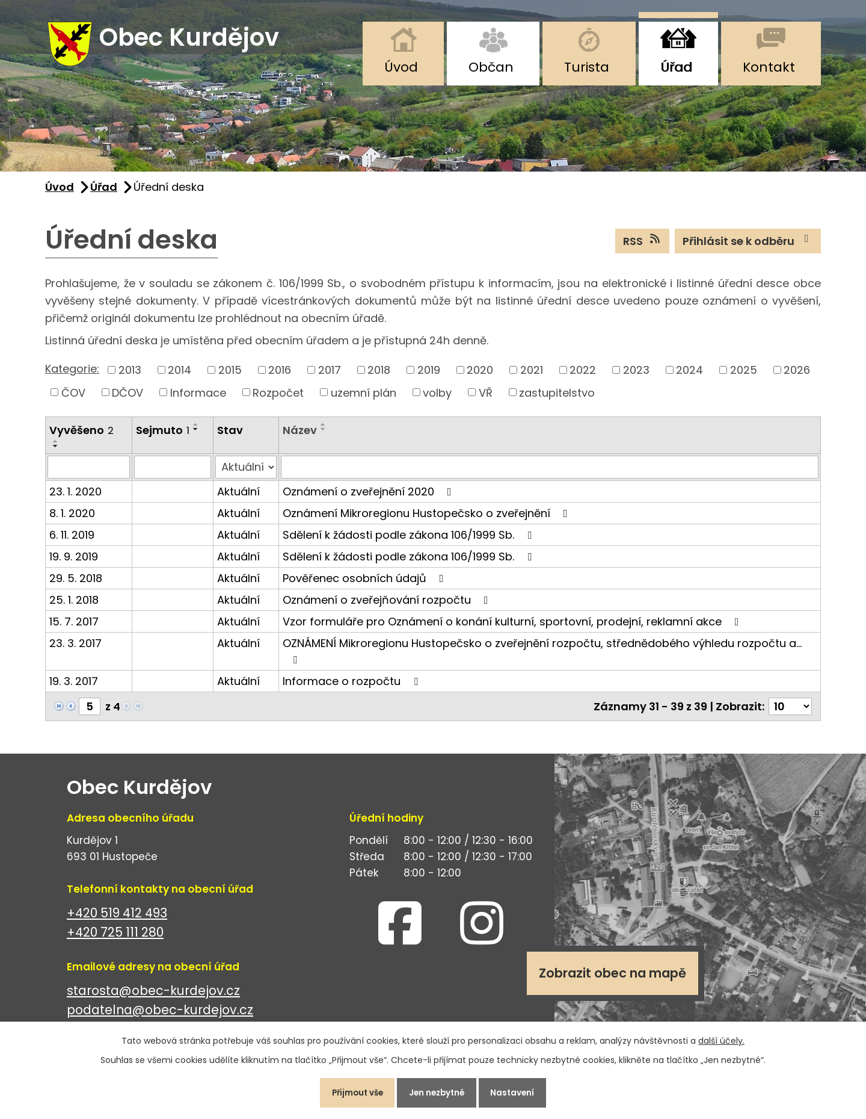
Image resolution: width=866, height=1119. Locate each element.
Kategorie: (72, 374)
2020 (480, 374)
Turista (586, 67)
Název (300, 435)
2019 (428, 374)
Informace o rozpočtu (353, 685)
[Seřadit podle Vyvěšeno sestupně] (56, 450)
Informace (198, 397)
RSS (642, 245)
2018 (378, 374)
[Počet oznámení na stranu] (790, 711)
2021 (531, 374)
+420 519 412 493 (117, 917)
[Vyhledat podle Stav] (246, 471)
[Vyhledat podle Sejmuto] (172, 471)
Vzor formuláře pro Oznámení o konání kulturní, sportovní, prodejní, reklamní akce (513, 626)
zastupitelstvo (557, 397)
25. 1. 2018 (74, 604)
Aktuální (238, 496)
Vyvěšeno (81, 435)
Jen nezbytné (437, 1091)
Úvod (401, 67)
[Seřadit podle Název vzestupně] (323, 429)
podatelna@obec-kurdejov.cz (160, 1015)
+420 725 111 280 (115, 937)
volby (437, 397)
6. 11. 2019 (71, 539)
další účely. (721, 1038)
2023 (636, 374)
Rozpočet (278, 397)
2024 (689, 374)
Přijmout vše (351, 1091)
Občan (491, 67)
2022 (583, 374)
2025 (743, 374)
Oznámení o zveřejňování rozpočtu (388, 604)
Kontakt (769, 67)
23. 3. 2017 (75, 648)
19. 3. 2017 (73, 685)
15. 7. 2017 (74, 626)
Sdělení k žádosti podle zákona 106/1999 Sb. (409, 539)
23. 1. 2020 (75, 496)
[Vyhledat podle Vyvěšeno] (89, 471)
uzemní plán (363, 397)
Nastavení (519, 1091)
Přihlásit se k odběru (748, 245)
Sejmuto (162, 435)
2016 (279, 374)
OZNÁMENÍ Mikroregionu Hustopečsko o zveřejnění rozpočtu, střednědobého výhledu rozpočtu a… (542, 655)
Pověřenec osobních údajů (366, 582)
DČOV (127, 397)
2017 (329, 374)
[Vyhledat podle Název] (549, 471)
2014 (179, 374)
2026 (797, 374)
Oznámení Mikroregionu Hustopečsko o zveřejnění (428, 517)
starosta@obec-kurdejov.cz (153, 995)
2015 (230, 374)
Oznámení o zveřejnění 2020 (369, 496)
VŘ (486, 397)
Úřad (676, 67)
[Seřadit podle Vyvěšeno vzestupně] (56, 446)
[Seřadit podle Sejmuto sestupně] (196, 434)
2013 (129, 374)
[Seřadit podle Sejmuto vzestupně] (196, 429)
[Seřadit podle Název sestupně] (323, 434)
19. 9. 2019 (73, 561)
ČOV (73, 397)
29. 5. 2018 (75, 582)
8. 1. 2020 (72, 517)
